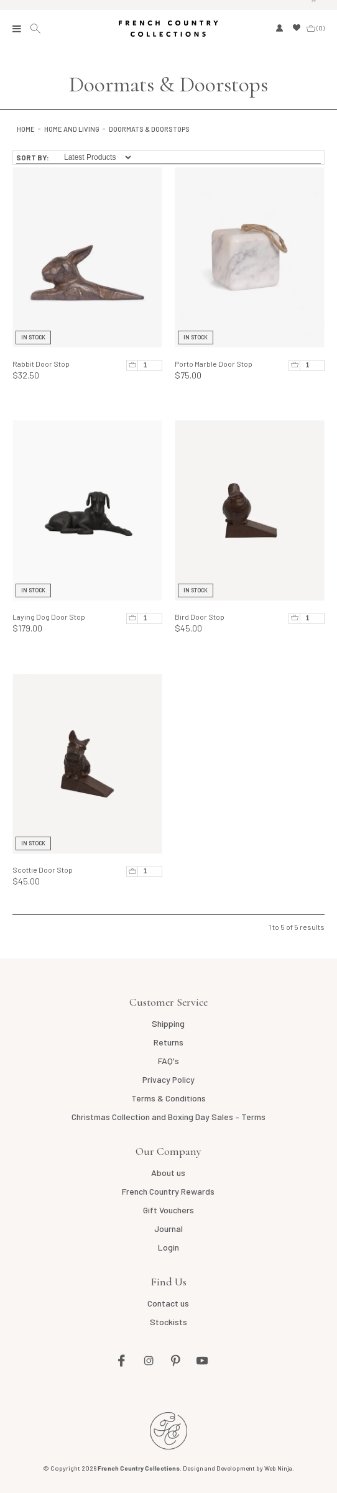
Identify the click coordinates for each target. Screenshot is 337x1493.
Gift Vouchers (168, 1210)
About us (168, 1172)
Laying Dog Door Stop (48, 616)
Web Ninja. (279, 1468)
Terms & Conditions (168, 1098)
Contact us (168, 1303)
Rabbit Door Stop (41, 363)
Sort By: (32, 157)
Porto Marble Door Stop (213, 363)
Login (168, 1247)
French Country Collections (168, 29)
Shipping (168, 1023)
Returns (168, 1042)
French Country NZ (168, 1430)
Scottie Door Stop (42, 869)
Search (37, 29)
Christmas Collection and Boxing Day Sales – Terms (168, 1116)
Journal (168, 1228)
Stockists (168, 1321)
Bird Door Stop (199, 616)
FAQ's (168, 1060)
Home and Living (71, 129)
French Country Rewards (168, 1191)
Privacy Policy (168, 1079)
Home (26, 129)
